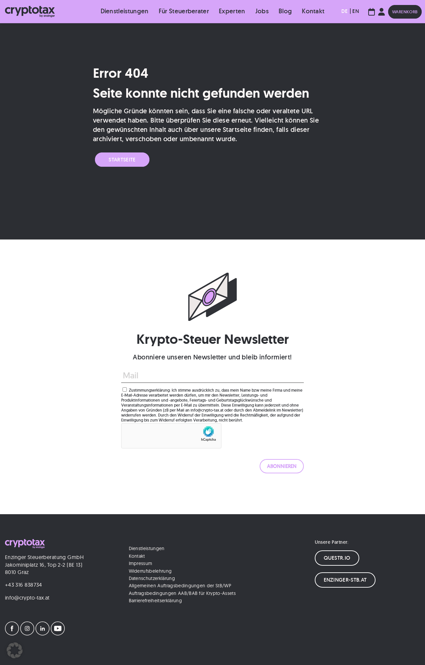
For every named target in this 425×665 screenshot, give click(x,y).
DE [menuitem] (344, 11)
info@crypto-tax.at (27, 597)
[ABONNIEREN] (282, 466)
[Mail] (212, 375)
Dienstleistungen (125, 11)
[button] (14, 650)
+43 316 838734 (23, 584)
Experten (232, 11)
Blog (285, 11)
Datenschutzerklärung (152, 578)
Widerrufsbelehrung (150, 571)
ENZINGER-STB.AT (345, 579)
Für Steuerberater (184, 11)
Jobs (262, 11)
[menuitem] (344, 11)
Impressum (140, 563)
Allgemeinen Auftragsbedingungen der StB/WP (180, 586)
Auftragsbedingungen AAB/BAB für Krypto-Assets (182, 593)
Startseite (122, 159)
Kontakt (313, 11)
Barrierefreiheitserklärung (155, 601)
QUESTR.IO (337, 557)
